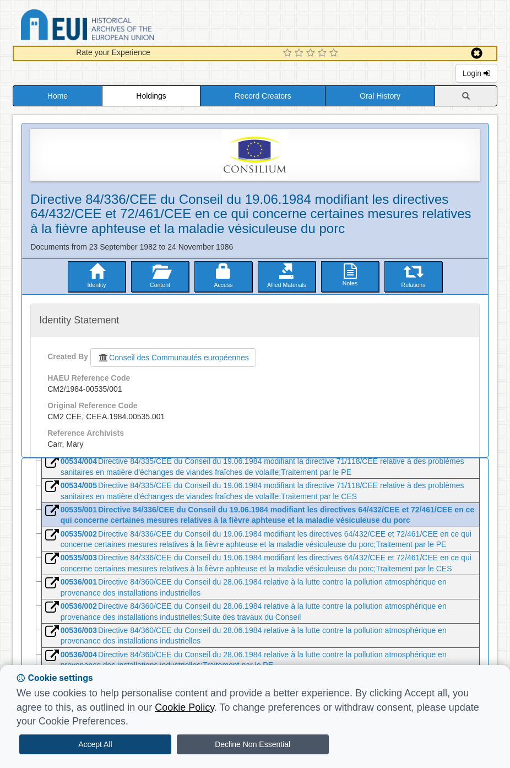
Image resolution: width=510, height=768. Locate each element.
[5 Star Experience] (335, 53)
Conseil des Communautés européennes (173, 357)
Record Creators (263, 95)
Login (476, 73)
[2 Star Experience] (300, 53)
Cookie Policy (184, 707)
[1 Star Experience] (289, 53)
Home (57, 95)
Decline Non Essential (252, 744)
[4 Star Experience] (323, 53)
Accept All (95, 744)
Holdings (151, 95)
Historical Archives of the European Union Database (118, 27)
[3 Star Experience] (312, 53)
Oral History (380, 95)
